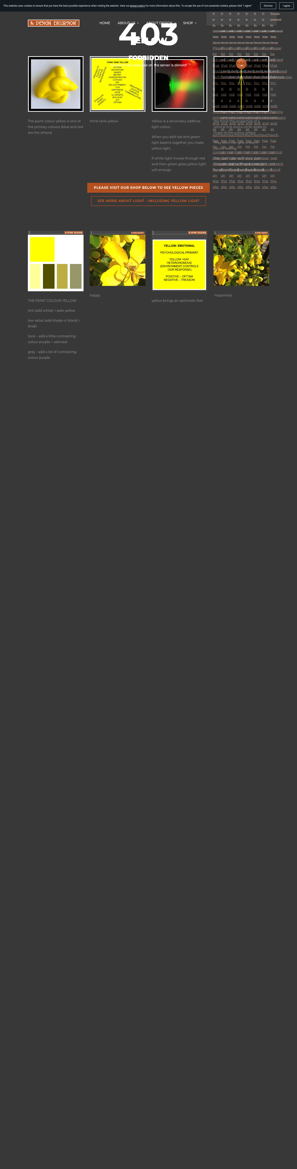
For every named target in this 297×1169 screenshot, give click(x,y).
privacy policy (137, 5)
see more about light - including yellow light (148, 201)
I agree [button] (286, 5)
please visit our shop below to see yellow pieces (148, 188)
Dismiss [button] (268, 5)
